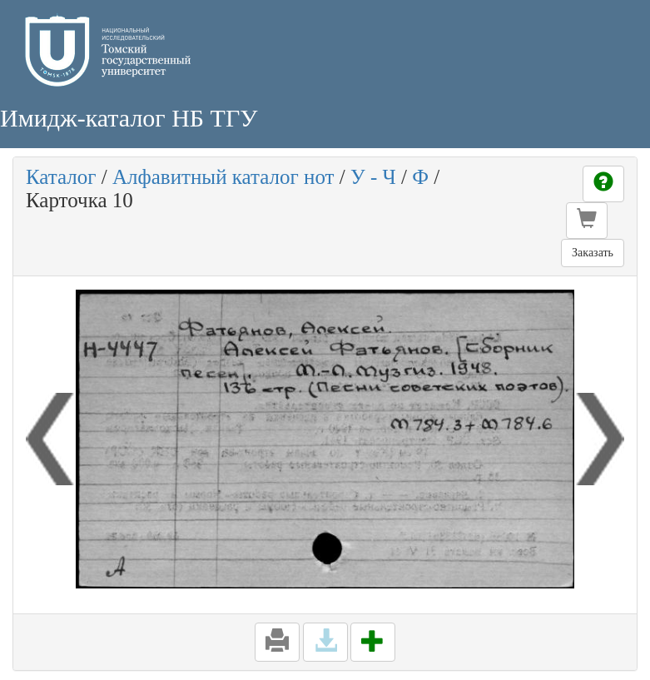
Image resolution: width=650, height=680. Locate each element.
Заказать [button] (592, 252)
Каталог (61, 177)
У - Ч (373, 177)
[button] (587, 220)
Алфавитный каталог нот (223, 177)
